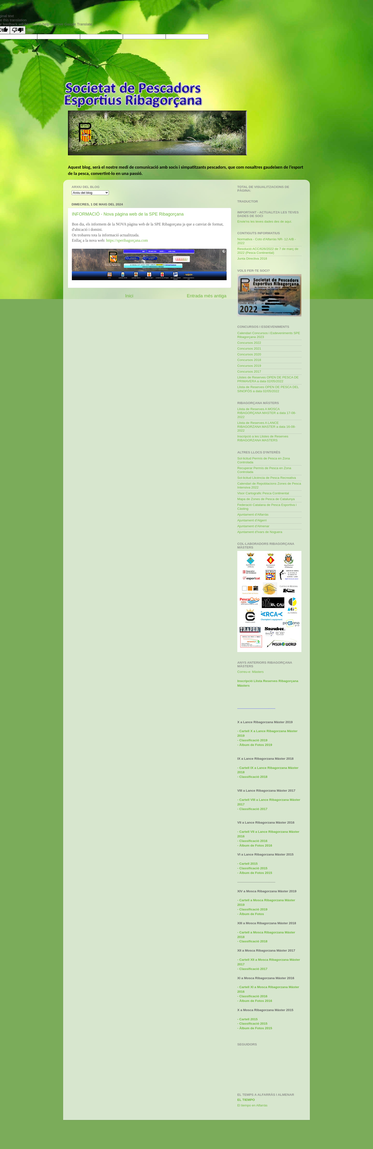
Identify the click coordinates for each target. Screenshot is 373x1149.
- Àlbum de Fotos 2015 (254, 873)
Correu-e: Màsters (250, 672)
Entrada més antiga (206, 295)
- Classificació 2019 (252, 909)
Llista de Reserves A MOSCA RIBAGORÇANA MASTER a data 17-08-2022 (266, 413)
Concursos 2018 (249, 360)
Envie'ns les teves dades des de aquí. (264, 221)
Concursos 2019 (249, 366)
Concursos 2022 (249, 343)
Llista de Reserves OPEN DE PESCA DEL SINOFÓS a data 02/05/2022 (268, 389)
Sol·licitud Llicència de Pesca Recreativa (266, 478)
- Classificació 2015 (252, 868)
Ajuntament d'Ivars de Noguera (259, 532)
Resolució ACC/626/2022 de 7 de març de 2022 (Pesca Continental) (267, 251)
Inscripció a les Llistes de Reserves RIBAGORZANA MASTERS (262, 438)
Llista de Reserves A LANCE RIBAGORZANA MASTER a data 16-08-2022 (266, 426)
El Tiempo (246, 1100)
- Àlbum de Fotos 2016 (254, 1001)
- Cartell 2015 (247, 863)
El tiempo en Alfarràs (252, 1105)
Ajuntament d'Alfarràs (253, 514)
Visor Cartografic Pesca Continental (263, 493)
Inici (129, 295)
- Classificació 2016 (252, 841)
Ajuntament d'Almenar (253, 526)
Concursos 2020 (249, 354)
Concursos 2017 (249, 371)
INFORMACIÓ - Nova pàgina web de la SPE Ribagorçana (128, 214)
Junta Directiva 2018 (252, 258)
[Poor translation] (17, 30)
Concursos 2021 (249, 348)
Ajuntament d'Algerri (252, 520)
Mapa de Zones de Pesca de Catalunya (266, 499)
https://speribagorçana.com (127, 240)
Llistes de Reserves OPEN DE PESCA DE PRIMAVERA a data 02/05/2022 (268, 379)
